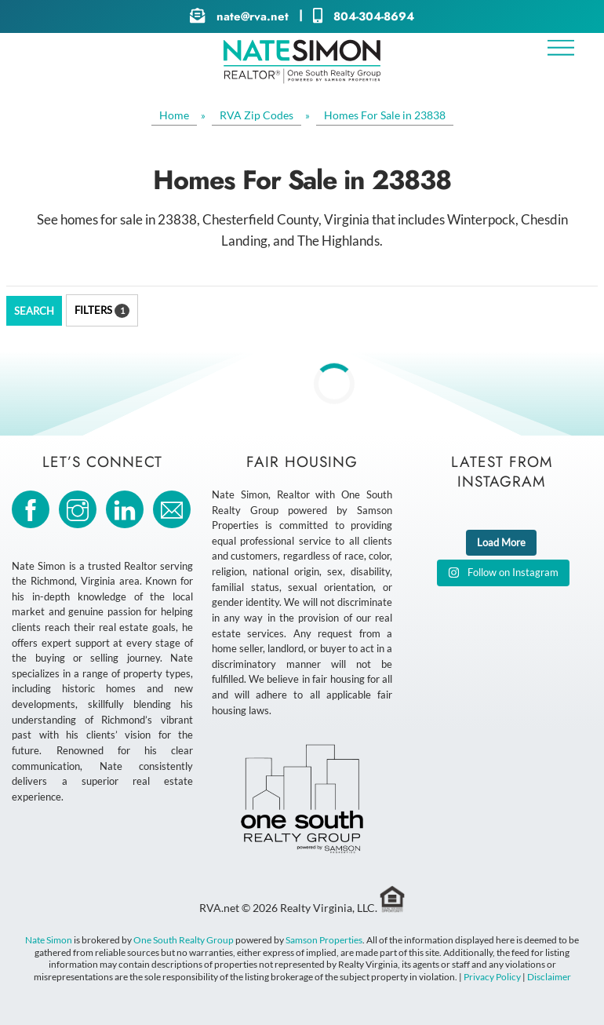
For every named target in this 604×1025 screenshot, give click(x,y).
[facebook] (33, 508)
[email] (174, 508)
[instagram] (80, 508)
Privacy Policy (492, 977)
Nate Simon (48, 940)
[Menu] (561, 47)
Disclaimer (549, 977)
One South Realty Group (183, 940)
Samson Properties (324, 940)
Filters (102, 311)
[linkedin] (127, 508)
